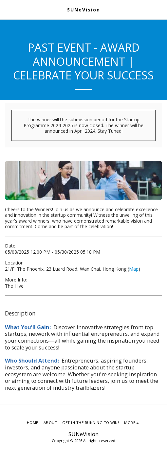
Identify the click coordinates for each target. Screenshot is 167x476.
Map (134, 269)
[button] (7, 9)
